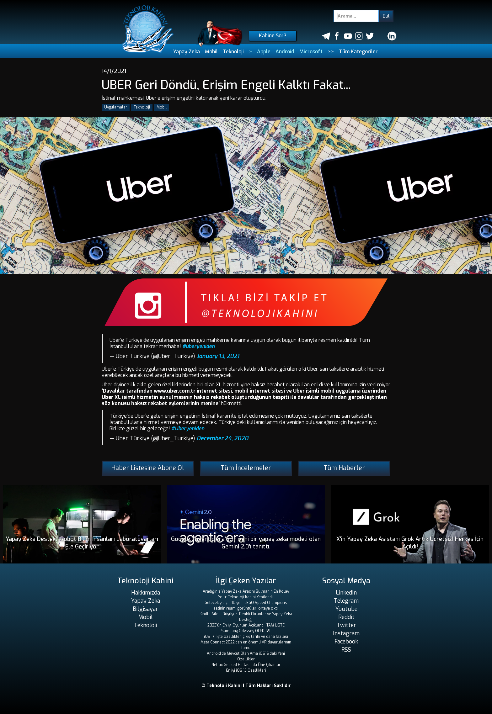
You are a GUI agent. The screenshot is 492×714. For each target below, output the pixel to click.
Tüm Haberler (344, 468)
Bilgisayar (145, 609)
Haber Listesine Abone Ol (147, 468)
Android (284, 51)
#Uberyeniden (187, 428)
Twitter (346, 625)
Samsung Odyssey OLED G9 (245, 630)
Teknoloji (233, 51)
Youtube (346, 609)
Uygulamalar (115, 107)
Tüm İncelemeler (246, 468)
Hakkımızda (145, 592)
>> (331, 51)
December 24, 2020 (223, 438)
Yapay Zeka (186, 51)
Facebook (346, 641)
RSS (346, 649)
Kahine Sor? (272, 35)
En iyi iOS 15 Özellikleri (246, 670)
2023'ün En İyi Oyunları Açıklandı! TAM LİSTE (246, 625)
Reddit (346, 617)
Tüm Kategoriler (358, 51)
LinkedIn (346, 592)
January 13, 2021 (218, 356)
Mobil (211, 51)
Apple (263, 51)
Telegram (346, 601)
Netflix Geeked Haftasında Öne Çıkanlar (246, 664)
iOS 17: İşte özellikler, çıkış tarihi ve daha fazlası (246, 636)
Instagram (346, 633)
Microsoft (311, 51)
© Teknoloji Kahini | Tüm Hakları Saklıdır (246, 686)
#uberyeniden (198, 346)
